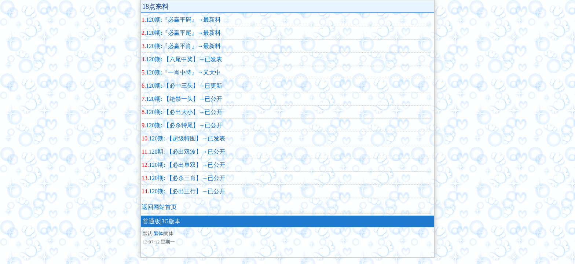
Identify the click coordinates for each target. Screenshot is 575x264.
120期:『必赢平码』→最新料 (183, 19)
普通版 (151, 221)
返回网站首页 (159, 207)
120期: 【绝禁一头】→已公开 (184, 99)
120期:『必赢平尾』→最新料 (183, 33)
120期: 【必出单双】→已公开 (187, 165)
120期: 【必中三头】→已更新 (184, 85)
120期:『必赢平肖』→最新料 (183, 46)
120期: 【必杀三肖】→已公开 (187, 178)
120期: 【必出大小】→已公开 (184, 112)
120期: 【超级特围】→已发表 (187, 138)
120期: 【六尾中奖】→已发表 (184, 59)
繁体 (158, 233)
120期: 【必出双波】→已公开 (187, 151)
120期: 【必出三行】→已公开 (187, 191)
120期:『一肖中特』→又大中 (183, 72)
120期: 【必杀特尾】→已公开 (184, 125)
